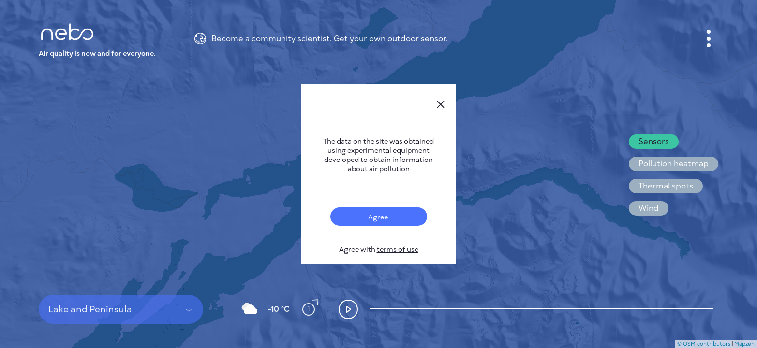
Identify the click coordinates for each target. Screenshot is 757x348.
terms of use (397, 249)
